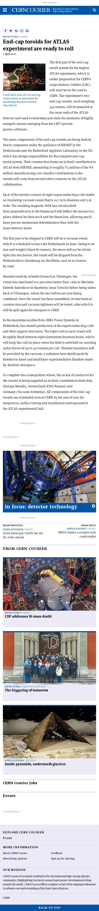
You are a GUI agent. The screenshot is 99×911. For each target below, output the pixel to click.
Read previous (13, 525)
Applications (76, 528)
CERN (6, 897)
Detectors (11, 37)
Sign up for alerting (63, 858)
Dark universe (13, 529)
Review (31, 760)
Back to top (49, 907)
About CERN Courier (15, 853)
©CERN (7, 838)
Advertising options (15, 858)
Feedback (56, 853)
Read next (89, 525)
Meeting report (34, 687)
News (24, 37)
